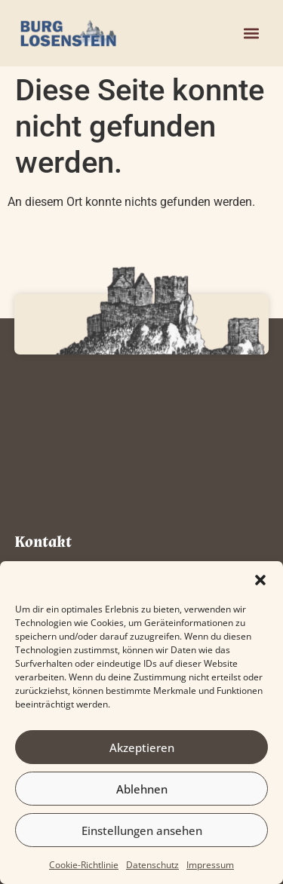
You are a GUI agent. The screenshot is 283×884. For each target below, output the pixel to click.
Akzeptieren (141, 747)
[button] (260, 580)
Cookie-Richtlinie (83, 864)
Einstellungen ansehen (142, 830)
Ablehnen (142, 789)
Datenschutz (152, 864)
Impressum (210, 864)
